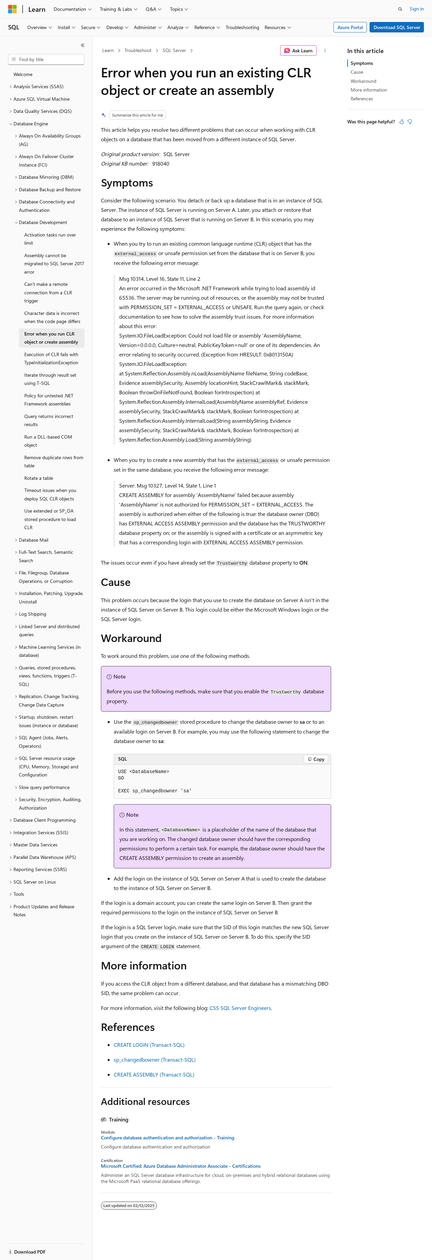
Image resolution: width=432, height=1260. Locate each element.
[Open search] (400, 9)
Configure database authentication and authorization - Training (167, 1138)
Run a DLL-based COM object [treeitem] (48, 441)
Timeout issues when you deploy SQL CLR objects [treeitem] (50, 494)
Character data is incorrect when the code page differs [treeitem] (52, 317)
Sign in (417, 8)
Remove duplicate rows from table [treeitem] (53, 461)
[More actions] (325, 50)
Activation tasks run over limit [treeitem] (50, 238)
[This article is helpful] (402, 122)
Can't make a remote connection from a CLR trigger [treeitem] (48, 292)
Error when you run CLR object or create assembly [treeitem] (51, 337)
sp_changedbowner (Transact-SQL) (155, 1059)
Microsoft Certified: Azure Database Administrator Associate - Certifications (181, 1166)
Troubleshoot (138, 50)
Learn (108, 50)
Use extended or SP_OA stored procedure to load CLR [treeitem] (50, 519)
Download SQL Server (397, 27)
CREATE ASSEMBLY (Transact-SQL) (154, 1074)
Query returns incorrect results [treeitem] (48, 420)
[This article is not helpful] (410, 122)
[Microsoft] (12, 9)
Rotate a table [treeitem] (38, 478)
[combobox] (46, 59)
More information (369, 90)
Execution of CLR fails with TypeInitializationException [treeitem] (51, 358)
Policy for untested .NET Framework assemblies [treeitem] (48, 399)
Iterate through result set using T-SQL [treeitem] (50, 379)
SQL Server (174, 50)
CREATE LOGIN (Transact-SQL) (149, 1044)
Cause (357, 72)
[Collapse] (83, 45)
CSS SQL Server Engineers (240, 1007)
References (362, 98)
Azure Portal (350, 27)
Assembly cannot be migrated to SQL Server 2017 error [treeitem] (54, 263)
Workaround (363, 81)
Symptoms (362, 63)
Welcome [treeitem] (23, 74)
